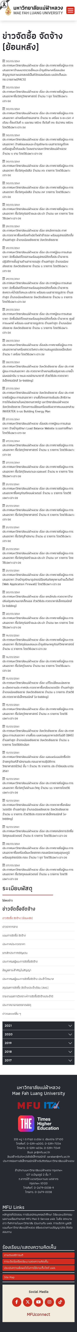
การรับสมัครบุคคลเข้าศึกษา (37, 1214)
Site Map (9, 1277)
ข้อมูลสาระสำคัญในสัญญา (16, 970)
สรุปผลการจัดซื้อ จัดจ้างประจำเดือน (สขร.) (25, 987)
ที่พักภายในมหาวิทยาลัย (20, 1223)
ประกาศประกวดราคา (13, 944)
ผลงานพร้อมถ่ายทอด (13, 1219)
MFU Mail (31, 1219)
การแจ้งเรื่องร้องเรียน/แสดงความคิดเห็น (26, 1261)
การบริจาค (58, 1223)
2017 (8, 1060)
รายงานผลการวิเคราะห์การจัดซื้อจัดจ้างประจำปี (27, 996)
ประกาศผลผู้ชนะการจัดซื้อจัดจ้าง (20, 961)
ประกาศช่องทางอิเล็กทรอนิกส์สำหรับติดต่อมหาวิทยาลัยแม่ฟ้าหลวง (38, 1161)
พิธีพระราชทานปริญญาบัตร (50, 1227)
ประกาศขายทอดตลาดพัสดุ (16, 1005)
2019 (8, 1042)
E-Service (43, 1219)
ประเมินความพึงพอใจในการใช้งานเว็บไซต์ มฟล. (30, 1268)
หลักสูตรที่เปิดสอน (12, 1214)
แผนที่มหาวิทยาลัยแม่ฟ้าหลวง (18, 1227)
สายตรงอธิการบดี (13, 1255)
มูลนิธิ (68, 1223)
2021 (8, 1025)
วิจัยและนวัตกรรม (62, 1214)
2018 (8, 1051)
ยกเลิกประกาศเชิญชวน (15, 953)
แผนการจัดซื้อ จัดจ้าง (14, 935)
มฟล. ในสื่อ (56, 1219)
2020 (9, 1034)
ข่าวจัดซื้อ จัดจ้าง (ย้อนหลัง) (17, 918)
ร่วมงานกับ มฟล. (43, 1223)
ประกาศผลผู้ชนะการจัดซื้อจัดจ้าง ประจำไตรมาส (28, 979)
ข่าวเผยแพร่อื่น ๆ (11, 1014)
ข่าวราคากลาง (10, 927)
